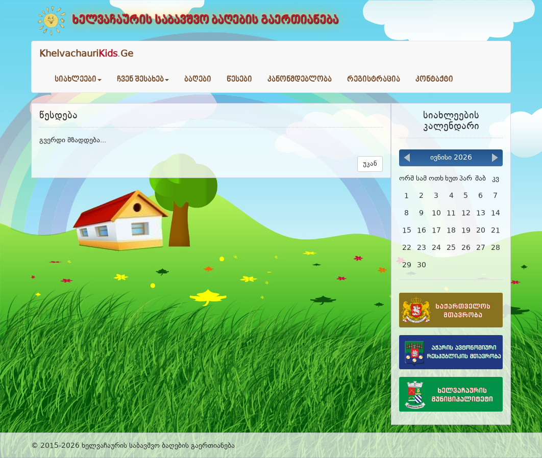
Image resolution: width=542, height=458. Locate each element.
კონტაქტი (434, 79)
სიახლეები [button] (78, 79)
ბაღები (197, 79)
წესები (239, 79)
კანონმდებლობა (299, 79)
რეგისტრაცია (373, 79)
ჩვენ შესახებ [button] (143, 79)
